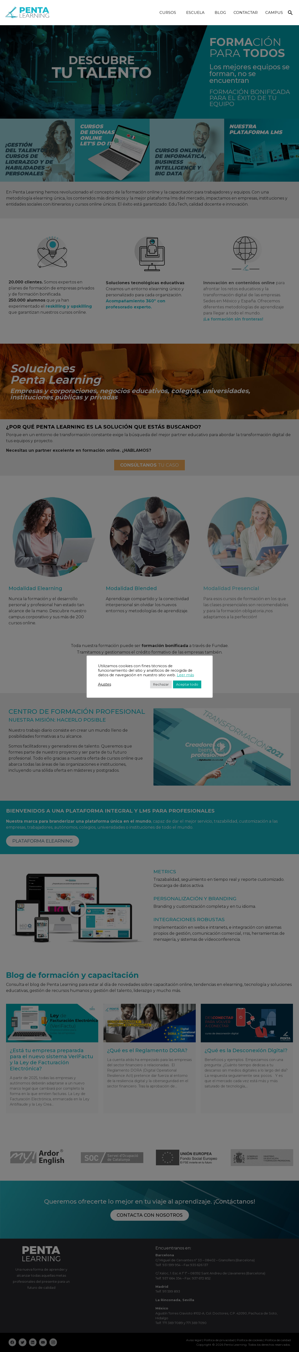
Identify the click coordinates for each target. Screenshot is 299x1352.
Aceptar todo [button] (187, 684)
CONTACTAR (246, 12)
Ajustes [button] (104, 684)
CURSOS (169, 12)
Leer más (185, 675)
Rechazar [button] (161, 684)
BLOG (220, 12)
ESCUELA (196, 12)
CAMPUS (274, 12)
